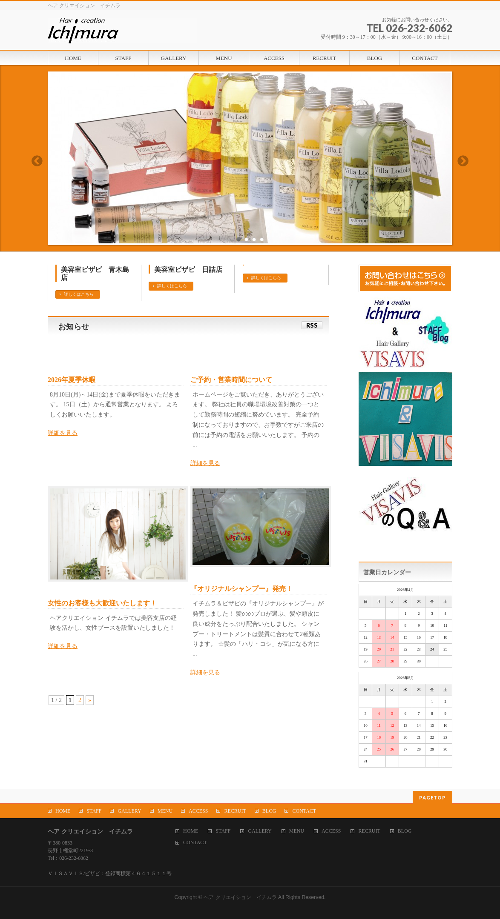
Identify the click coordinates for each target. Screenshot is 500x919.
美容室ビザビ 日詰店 (188, 269)
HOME (62, 811)
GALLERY (129, 811)
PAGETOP (432, 797)
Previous (37, 161)
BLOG (269, 811)
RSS (312, 325)
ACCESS (198, 811)
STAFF (93, 811)
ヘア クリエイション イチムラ (240, 897)
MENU (165, 811)
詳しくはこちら (79, 294)
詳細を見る (63, 433)
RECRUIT (235, 811)
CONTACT (304, 811)
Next (463, 161)
